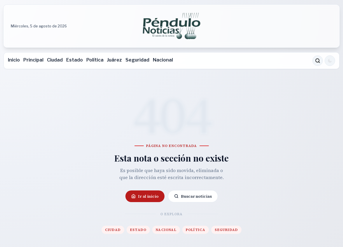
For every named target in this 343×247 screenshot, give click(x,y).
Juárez (114, 60)
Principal (33, 60)
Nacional (163, 60)
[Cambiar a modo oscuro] (330, 60)
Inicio (14, 60)
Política (95, 60)
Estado (74, 60)
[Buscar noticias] (317, 60)
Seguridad (137, 60)
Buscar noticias (193, 196)
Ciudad (55, 60)
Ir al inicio (145, 196)
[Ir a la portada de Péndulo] (171, 26)
